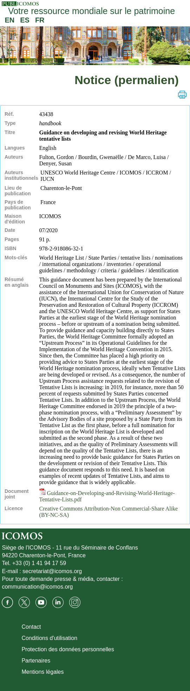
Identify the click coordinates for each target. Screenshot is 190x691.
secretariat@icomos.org (52, 571)
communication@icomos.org (37, 587)
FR (40, 20)
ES (25, 20)
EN (9, 20)
